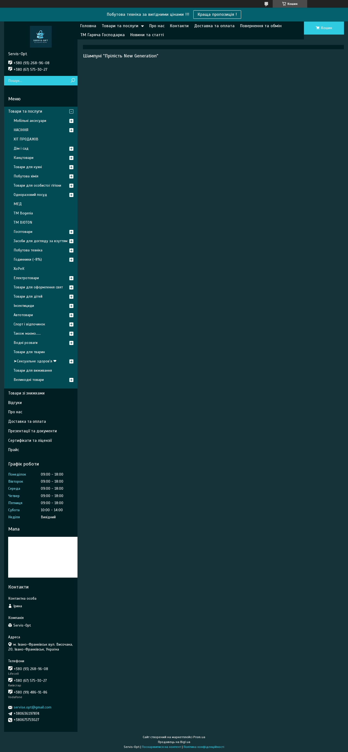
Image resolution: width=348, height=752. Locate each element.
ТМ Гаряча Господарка (102, 35)
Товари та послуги (120, 26)
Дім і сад (21, 148)
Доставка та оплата (214, 26)
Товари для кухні (28, 167)
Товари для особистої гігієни (37, 185)
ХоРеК (19, 268)
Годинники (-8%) (28, 259)
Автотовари (23, 315)
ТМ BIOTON (23, 222)
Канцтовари (23, 157)
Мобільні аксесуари (30, 120)
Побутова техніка (28, 250)
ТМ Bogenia (23, 213)
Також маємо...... (27, 333)
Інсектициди (24, 305)
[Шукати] (72, 80)
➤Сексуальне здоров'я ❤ (35, 361)
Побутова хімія (26, 176)
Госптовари (23, 231)
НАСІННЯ (21, 130)
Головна (88, 26)
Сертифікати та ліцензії (30, 440)
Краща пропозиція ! (217, 14)
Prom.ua (199, 737)
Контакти (179, 26)
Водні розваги (26, 342)
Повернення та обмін (261, 26)
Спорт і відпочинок (29, 324)
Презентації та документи (32, 431)
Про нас (156, 26)
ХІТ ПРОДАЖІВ (26, 139)
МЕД (18, 204)
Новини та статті (147, 35)
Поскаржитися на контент (161, 747)
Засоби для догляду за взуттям (40, 241)
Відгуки (15, 402)
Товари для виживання (33, 370)
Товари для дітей (28, 296)
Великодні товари (29, 379)
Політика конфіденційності (204, 747)
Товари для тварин (29, 352)
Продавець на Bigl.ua (174, 742)
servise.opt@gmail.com (32, 707)
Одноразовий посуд (30, 194)
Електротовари (26, 278)
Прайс (13, 449)
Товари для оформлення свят (38, 287)
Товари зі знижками (26, 393)
